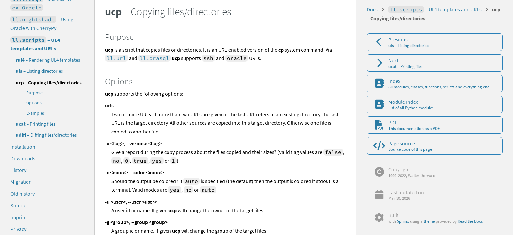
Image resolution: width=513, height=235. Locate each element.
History (18, 170)
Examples (35, 113)
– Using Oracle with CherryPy (41, 23)
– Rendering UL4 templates (48, 60)
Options (34, 103)
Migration (21, 182)
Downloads (22, 158)
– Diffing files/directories (46, 135)
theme (429, 221)
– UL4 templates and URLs (35, 44)
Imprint (18, 217)
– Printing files (35, 124)
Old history (22, 193)
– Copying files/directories (49, 82)
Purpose (34, 93)
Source (18, 205)
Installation (22, 146)
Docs (372, 9)
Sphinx (403, 221)
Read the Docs (470, 221)
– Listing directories (39, 71)
